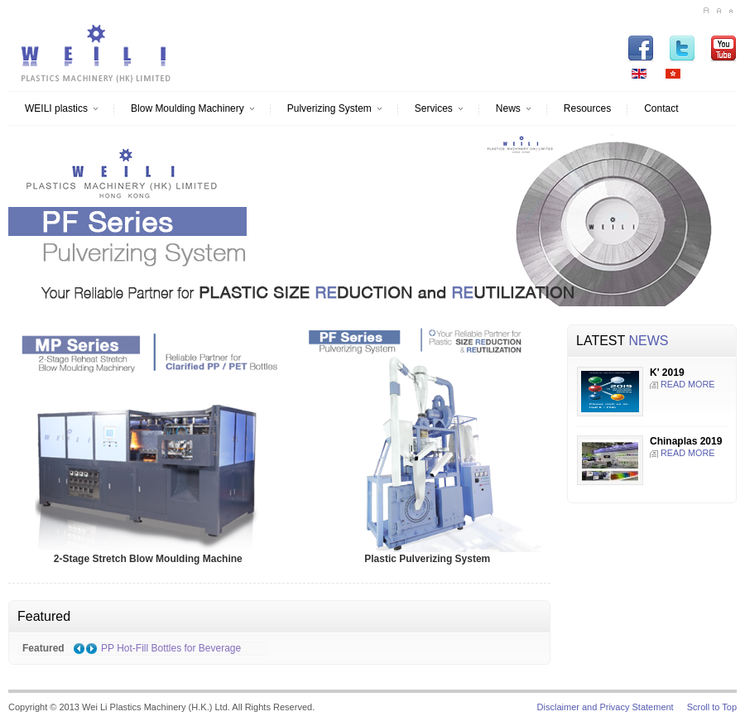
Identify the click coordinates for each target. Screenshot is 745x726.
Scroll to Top (712, 707)
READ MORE (687, 384)
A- (730, 10)
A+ (705, 10)
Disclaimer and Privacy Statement (605, 707)
